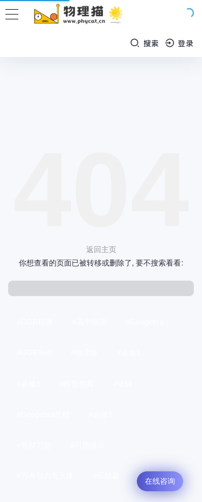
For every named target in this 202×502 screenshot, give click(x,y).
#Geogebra (144, 322)
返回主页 (101, 249)
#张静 (123, 383)
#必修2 (101, 414)
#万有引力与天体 (45, 475)
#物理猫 (84, 352)
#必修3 (28, 383)
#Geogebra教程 (43, 414)
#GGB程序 (35, 322)
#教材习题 (34, 445)
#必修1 (129, 352)
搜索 (144, 43)
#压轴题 (106, 475)
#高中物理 (89, 322)
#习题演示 (88, 445)
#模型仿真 (76, 383)
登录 (179, 43)
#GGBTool (34, 352)
